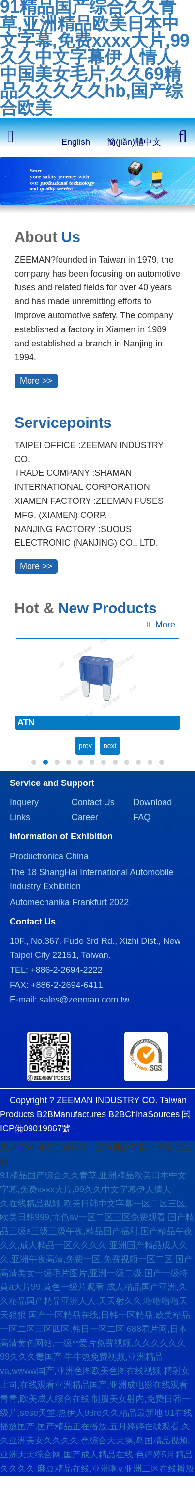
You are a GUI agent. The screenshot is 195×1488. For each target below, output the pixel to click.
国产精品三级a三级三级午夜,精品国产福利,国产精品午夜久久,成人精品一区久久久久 (97, 1231)
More (161, 624)
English (75, 142)
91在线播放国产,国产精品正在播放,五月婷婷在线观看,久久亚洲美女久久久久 (96, 1427)
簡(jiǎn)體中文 (134, 142)
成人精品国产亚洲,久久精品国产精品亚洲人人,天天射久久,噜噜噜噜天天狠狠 (94, 1301)
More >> (36, 381)
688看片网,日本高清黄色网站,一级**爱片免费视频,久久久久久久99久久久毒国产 (93, 1343)
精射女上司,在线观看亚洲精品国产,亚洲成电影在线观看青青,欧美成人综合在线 (95, 1385)
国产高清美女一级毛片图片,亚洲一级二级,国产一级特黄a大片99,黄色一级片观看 (96, 1273)
